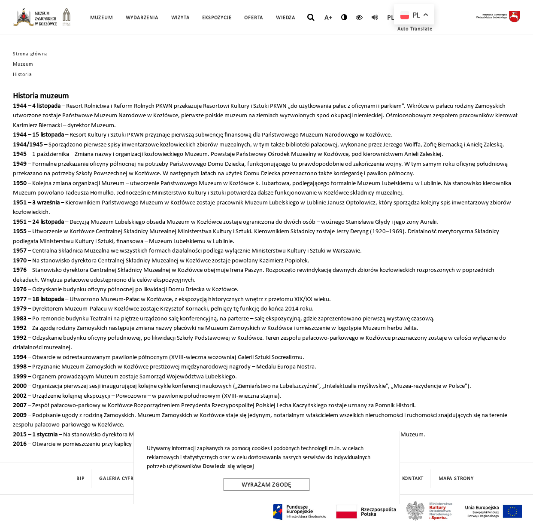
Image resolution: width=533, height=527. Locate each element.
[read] (375, 17)
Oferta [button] (253, 18)
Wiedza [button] (285, 18)
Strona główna (30, 54)
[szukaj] (311, 17)
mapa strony (456, 478)
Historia (22, 74)
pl (390, 18)
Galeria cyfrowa (122, 478)
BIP (80, 478)
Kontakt (413, 478)
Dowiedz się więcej (228, 466)
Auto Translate (415, 29)
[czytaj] (359, 17)
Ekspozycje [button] (216, 18)
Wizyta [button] (180, 18)
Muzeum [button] (101, 18)
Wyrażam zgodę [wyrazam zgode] (266, 485)
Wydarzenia (142, 18)
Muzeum (23, 64)
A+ (328, 18)
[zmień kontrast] (344, 17)
